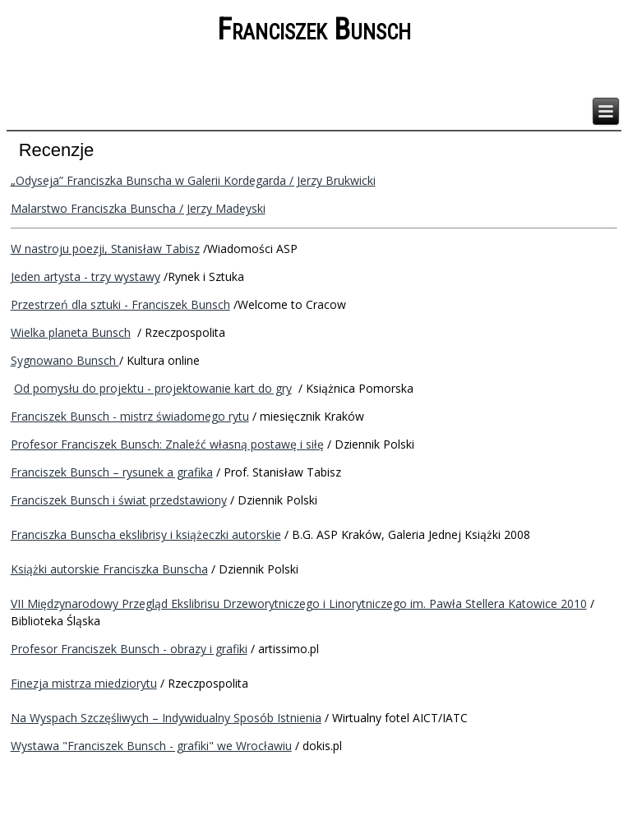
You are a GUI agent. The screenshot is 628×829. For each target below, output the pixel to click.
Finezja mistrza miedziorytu (84, 683)
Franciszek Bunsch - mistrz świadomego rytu (130, 416)
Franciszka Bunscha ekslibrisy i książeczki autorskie (146, 534)
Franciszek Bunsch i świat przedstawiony (119, 500)
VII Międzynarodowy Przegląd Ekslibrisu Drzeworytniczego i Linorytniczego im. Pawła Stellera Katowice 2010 (299, 603)
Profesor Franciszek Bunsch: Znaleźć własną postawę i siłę (167, 444)
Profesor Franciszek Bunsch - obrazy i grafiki (129, 648)
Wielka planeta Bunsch (71, 332)
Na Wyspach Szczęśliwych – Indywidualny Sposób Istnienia (166, 717)
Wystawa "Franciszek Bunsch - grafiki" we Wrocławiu (151, 745)
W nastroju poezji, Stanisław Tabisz (105, 248)
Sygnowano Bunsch (65, 360)
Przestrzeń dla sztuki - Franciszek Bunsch (120, 304)
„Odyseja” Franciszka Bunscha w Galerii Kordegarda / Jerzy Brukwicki (193, 180)
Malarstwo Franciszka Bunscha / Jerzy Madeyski (138, 208)
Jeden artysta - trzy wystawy (85, 276)
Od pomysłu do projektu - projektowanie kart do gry (153, 388)
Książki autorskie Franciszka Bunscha (109, 569)
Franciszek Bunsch (314, 29)
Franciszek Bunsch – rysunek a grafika (112, 472)
